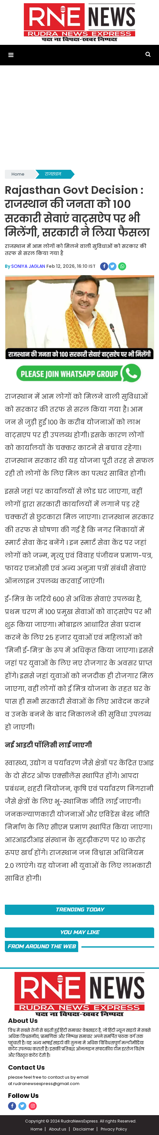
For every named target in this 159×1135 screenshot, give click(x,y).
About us (57, 1128)
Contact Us (26, 1067)
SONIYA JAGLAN (28, 266)
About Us (23, 1020)
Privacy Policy (114, 1128)
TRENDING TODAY (79, 909)
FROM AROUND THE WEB (41, 946)
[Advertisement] (79, 120)
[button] (10, 55)
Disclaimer (83, 1128)
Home (18, 174)
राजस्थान (53, 174)
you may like (79, 932)
